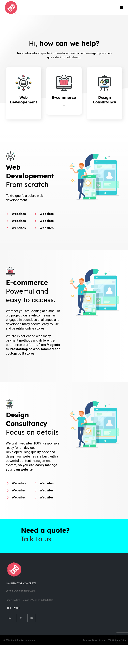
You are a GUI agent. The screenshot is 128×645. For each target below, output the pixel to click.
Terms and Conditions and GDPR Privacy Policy (104, 640)
